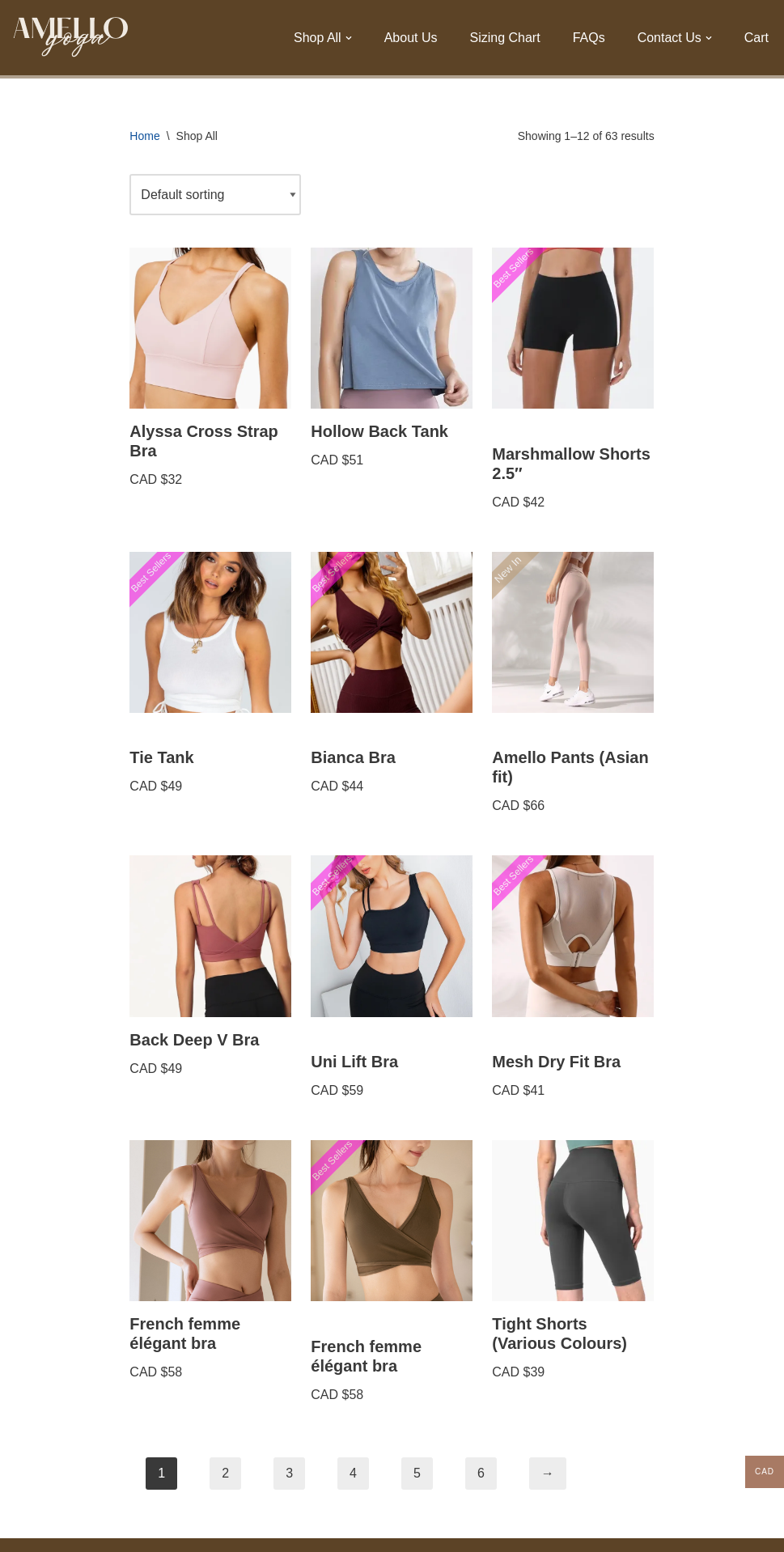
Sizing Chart (504, 38)
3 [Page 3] (289, 1473)
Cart (756, 38)
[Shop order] (215, 194)
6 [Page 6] (481, 1473)
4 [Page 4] (353, 1473)
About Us (411, 38)
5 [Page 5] (417, 1473)
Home (144, 135)
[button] (348, 38)
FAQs (589, 38)
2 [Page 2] (225, 1473)
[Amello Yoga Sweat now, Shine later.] (70, 38)
